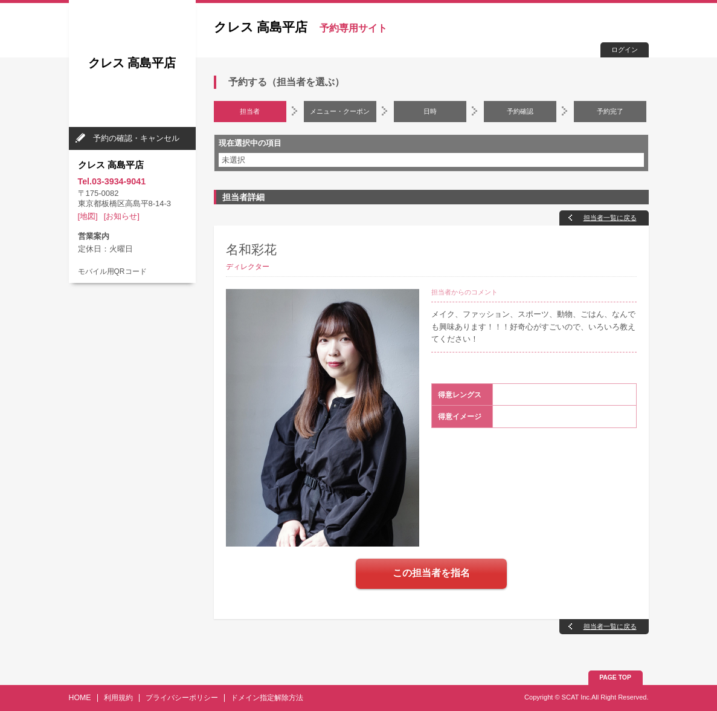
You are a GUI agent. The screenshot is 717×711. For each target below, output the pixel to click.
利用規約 (118, 697)
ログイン (624, 49)
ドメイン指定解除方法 (267, 697)
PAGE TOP (615, 677)
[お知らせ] (122, 216)
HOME (80, 697)
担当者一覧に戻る (610, 217)
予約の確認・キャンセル (136, 138)
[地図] (88, 216)
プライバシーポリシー (182, 697)
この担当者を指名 (431, 573)
